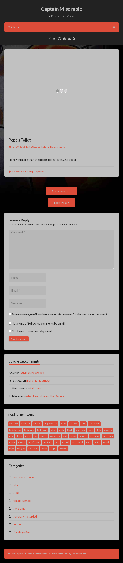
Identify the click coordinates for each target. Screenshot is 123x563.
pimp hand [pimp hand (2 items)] (77, 442)
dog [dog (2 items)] (11, 436)
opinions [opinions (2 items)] (47, 442)
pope (37, 171)
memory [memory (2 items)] (94, 436)
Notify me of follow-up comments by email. (38, 323)
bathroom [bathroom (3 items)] (42, 429)
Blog (16, 492)
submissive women (32, 372)
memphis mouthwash (39, 380)
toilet (44, 171)
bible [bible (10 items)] (53, 429)
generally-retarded (25, 516)
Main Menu (61, 27)
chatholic (23, 171)
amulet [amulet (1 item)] (37, 423)
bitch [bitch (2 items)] (61, 429)
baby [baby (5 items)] (83, 423)
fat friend (36, 388)
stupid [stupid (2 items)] (53, 448)
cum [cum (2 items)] (90, 429)
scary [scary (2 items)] (44, 448)
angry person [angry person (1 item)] (50, 423)
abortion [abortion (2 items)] (13, 423)
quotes (17, 524)
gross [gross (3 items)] (73, 436)
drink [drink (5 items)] (19, 436)
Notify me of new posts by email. (32, 331)
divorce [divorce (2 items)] (108, 429)
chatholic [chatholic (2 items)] (80, 429)
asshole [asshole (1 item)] (73, 423)
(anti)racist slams (23, 477)
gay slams (19, 508)
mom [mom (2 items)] (12, 442)
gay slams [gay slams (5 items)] (55, 436)
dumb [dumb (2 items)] (28, 436)
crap (31, 171)
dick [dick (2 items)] (98, 429)
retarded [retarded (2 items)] (33, 448)
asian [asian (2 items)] (63, 423)
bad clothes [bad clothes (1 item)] (15, 429)
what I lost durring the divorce (45, 396)
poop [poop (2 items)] (88, 442)
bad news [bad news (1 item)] (29, 429)
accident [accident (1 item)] (25, 423)
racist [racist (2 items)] (106, 442)
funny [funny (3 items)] (44, 436)
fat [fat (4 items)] (36, 436)
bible (43, 146)
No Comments (57, 146)
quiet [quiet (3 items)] (97, 442)
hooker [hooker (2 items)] (83, 436)
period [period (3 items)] (65, 442)
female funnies (22, 500)
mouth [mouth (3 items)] (21, 442)
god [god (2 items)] (65, 436)
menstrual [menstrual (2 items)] (108, 436)
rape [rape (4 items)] (11, 448)
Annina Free (62, 553)
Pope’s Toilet (20, 140)
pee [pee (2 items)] (57, 442)
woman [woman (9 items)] (63, 448)
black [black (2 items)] (69, 429)
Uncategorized (22, 532)
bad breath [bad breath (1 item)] (94, 423)
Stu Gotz (32, 146)
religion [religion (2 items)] (21, 448)
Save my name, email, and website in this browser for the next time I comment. (60, 314)
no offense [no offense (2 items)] (33, 442)
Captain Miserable (61, 8)
